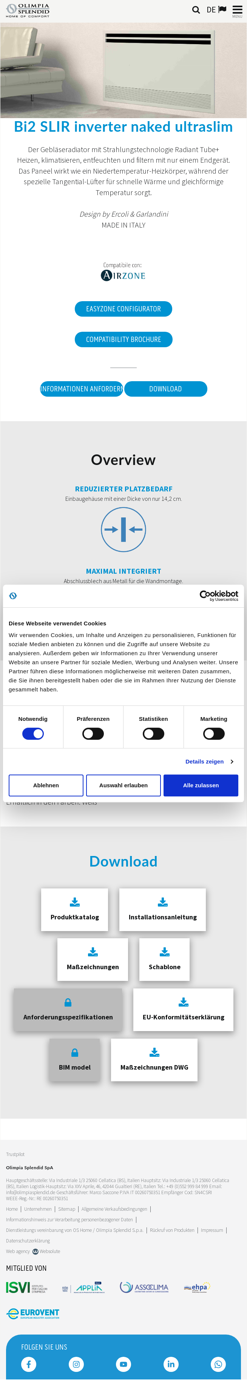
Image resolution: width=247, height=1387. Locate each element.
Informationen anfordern (81, 389)
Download (165, 389)
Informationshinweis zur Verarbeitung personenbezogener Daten (69, 1219)
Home (12, 1209)
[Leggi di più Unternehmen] (38, 1209)
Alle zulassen (201, 785)
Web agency (18, 1251)
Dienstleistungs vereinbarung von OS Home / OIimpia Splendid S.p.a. (75, 1230)
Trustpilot (15, 1154)
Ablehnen (46, 785)
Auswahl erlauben (123, 785)
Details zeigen (204, 761)
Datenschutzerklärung (28, 1241)
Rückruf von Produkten (172, 1230)
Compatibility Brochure (123, 340)
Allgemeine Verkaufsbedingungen (114, 1209)
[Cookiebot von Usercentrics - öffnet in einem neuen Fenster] (205, 596)
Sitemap (66, 1209)
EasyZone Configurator (123, 309)
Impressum (212, 1230)
